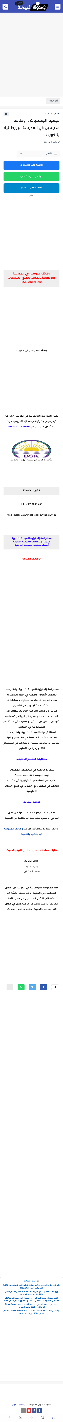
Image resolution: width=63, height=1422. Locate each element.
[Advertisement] (31, 62)
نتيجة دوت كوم (19, 1405)
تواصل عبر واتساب (31, 176)
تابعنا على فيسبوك (31, 165)
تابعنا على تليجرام (31, 188)
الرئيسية (53, 114)
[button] (43, 987)
